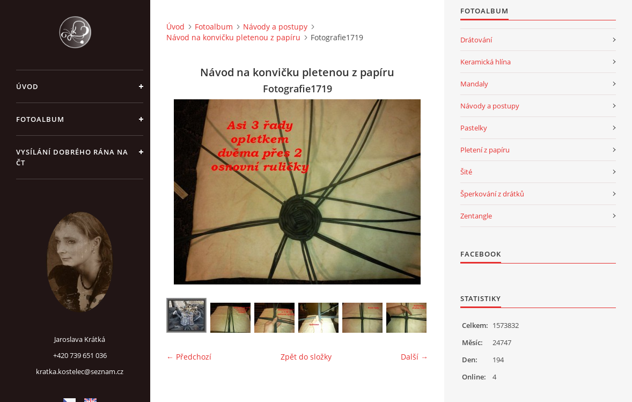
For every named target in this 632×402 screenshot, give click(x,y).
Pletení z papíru (485, 150)
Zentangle (476, 216)
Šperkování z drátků (492, 194)
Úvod (27, 86)
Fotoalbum (40, 119)
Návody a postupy (275, 26)
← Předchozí (188, 357)
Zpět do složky (306, 357)
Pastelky (473, 128)
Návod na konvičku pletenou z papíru (233, 37)
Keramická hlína (485, 62)
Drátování (476, 40)
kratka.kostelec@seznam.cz (79, 371)
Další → (414, 357)
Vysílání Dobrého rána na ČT (72, 157)
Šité (466, 172)
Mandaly (474, 84)
